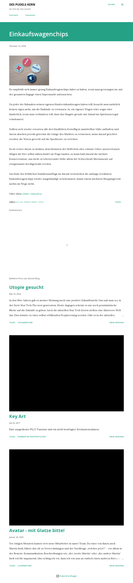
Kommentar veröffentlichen (32, 436)
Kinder (27, 202)
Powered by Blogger (66, 576)
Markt (34, 202)
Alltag (19, 202)
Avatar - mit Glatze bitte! (37, 530)
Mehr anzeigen (117, 322)
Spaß (41, 202)
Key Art (17, 416)
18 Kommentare (25, 322)
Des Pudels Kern (22, 4)
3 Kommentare (25, 565)
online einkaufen (32, 193)
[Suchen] (111, 4)
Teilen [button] (118, 202)
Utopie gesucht (26, 287)
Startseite (13, 15)
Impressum (30, 15)
